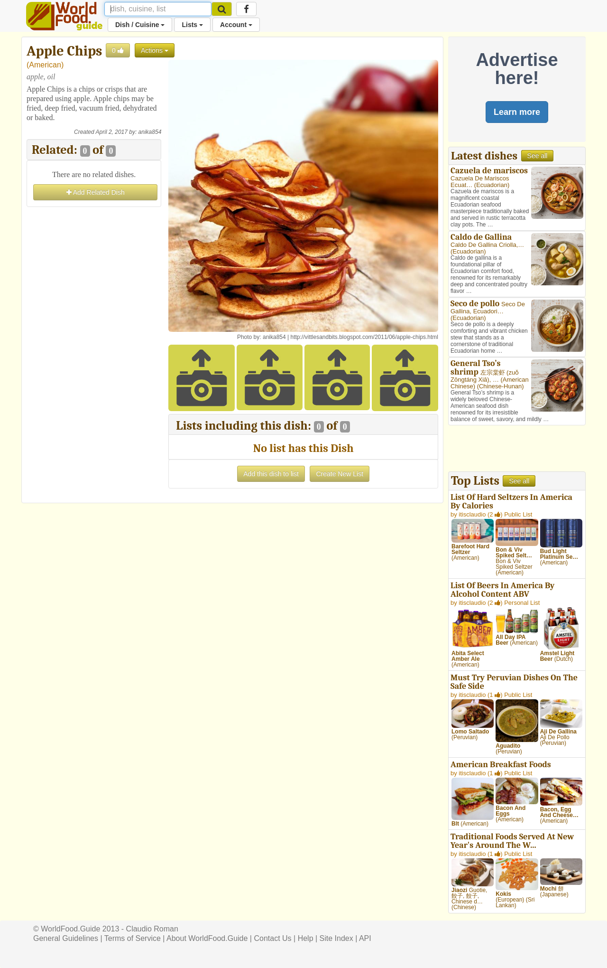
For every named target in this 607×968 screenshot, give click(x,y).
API (365, 938)
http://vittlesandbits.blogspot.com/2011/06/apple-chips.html (364, 337)
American (45, 65)
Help (305, 938)
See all (537, 156)
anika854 (150, 132)
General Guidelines (65, 938)
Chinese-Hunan (500, 386)
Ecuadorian (491, 184)
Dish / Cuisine (140, 24)
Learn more (517, 112)
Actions (154, 50)
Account (236, 24)
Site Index (336, 938)
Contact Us (272, 938)
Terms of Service (132, 938)
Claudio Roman (152, 929)
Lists (192, 24)
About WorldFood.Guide (207, 938)
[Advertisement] (94, 351)
